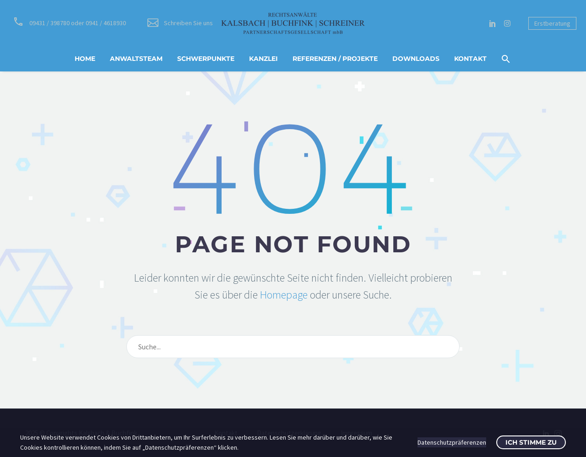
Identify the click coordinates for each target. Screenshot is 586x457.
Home (85, 58)
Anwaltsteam (136, 58)
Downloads (416, 58)
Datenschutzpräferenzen (452, 442)
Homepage (284, 295)
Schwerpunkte (205, 58)
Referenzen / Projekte (335, 58)
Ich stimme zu (531, 442)
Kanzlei (263, 58)
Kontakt (470, 58)
